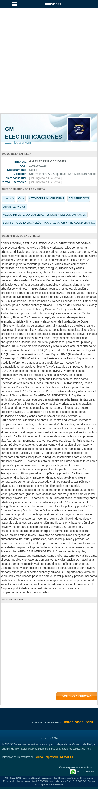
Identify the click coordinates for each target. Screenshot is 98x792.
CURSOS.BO (79, 781)
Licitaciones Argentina (25, 781)
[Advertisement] (49, 51)
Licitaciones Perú (63, 781)
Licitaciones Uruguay (69, 778)
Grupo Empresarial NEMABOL (54, 757)
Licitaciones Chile (49, 778)
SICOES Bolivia (45, 781)
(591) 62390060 (82, 771)
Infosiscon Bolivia (30, 778)
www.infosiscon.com (18, 142)
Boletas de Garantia (53, 784)
